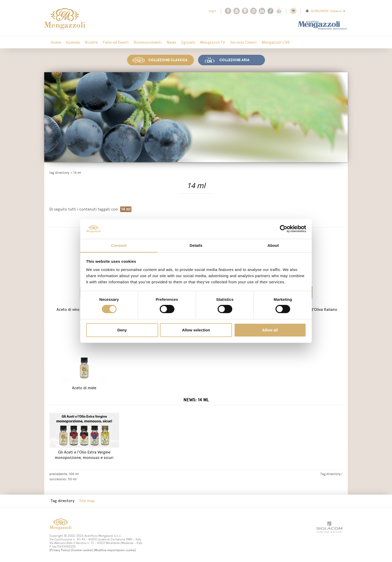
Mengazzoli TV (205, 42)
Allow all (270, 330)
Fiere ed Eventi (113, 42)
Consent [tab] (119, 245)
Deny (122, 330)
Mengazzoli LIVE (267, 42)
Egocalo (182, 42)
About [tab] (273, 245)
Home (55, 42)
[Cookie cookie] (82, 550)
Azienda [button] (71, 42)
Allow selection (196, 330)
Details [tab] (196, 245)
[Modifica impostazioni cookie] (115, 550)
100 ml (74, 473)
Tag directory (59, 172)
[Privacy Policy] (59, 550)
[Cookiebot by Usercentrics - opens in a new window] (283, 229)
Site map (85, 500)
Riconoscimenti (143, 42)
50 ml (72, 478)
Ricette (89, 42)
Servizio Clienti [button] (235, 42)
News (166, 42)
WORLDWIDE (325, 11)
